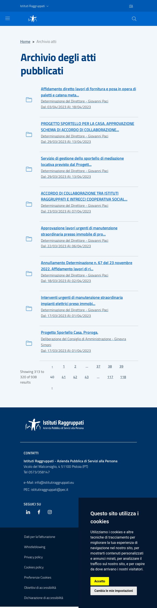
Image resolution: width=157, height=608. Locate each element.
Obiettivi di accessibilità (40, 588)
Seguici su (32, 505)
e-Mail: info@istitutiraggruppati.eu (49, 483)
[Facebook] (38, 513)
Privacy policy (33, 558)
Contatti (31, 454)
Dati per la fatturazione (39, 538)
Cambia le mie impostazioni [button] (113, 591)
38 (110, 367)
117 (110, 378)
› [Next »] (52, 388)
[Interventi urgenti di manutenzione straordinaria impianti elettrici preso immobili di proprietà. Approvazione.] (78, 309)
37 (98, 367)
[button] (35, 6)
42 (75, 378)
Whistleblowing (34, 548)
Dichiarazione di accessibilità (43, 599)
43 (87, 378)
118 (123, 378)
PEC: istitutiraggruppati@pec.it (46, 490)
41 (64, 378)
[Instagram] (49, 513)
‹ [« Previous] (52, 367)
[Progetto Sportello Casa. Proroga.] (78, 344)
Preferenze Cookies (37, 578)
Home (25, 41)
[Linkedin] (28, 513)
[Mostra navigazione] (7, 18)
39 (121, 367)
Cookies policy (34, 568)
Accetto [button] (99, 581)
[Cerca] (134, 18)
